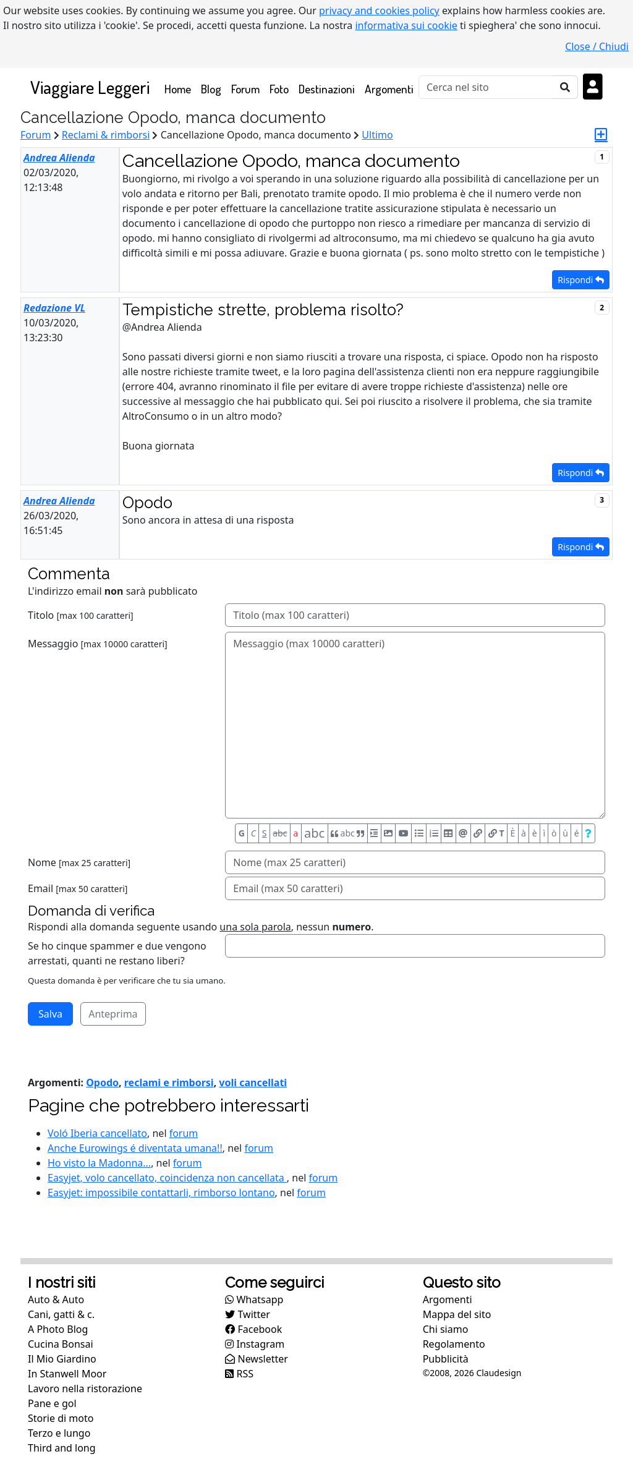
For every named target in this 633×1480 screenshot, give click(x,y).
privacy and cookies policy (379, 10)
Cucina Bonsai (60, 1344)
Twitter (247, 1314)
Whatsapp (254, 1299)
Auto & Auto (56, 1299)
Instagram (254, 1344)
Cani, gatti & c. (61, 1314)
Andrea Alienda (59, 157)
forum (183, 1133)
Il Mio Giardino (62, 1359)
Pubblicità (446, 1359)
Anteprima (112, 1014)
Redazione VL (54, 308)
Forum (245, 88)
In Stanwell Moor (67, 1373)
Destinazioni (327, 88)
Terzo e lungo (59, 1433)
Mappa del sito (457, 1314)
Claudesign (498, 1373)
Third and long (62, 1448)
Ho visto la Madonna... (99, 1163)
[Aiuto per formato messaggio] (588, 833)
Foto (279, 88)
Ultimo (377, 135)
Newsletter (256, 1359)
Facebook (253, 1329)
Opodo (102, 1082)
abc (280, 833)
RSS (239, 1373)
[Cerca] (485, 87)
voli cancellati (253, 1082)
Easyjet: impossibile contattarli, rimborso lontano (161, 1192)
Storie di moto (60, 1418)
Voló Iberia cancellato (97, 1133)
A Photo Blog (58, 1329)
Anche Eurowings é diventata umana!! (135, 1148)
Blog (211, 88)
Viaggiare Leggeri (90, 86)
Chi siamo (446, 1329)
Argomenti (389, 88)
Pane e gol (52, 1403)
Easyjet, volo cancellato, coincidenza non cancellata (167, 1177)
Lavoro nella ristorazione (85, 1388)
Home (180, 88)
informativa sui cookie (406, 25)
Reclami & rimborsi (106, 135)
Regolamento (454, 1344)
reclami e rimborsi (169, 1082)
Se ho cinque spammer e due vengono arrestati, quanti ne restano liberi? (117, 953)
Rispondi (581, 280)
